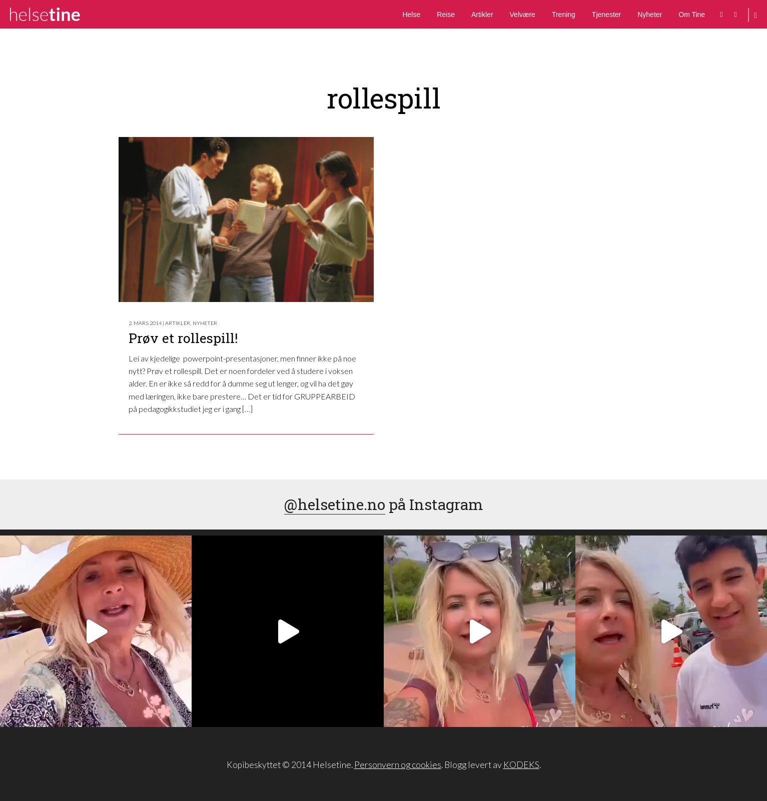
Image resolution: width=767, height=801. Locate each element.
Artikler (482, 14)
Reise (446, 14)
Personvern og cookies (397, 765)
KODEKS (521, 765)
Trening (563, 14)
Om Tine (691, 14)
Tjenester (606, 14)
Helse (411, 14)
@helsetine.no (334, 504)
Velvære (522, 14)
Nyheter (649, 14)
